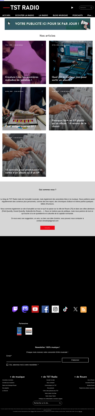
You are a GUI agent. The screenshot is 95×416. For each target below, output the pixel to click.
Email (9, 356)
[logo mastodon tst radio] (25, 309)
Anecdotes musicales (7, 380)
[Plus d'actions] (43, 45)
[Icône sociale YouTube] (35, 309)
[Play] (72, 7)
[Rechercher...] (83, 7)
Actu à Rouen (91, 380)
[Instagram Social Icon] (55, 309)
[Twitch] (15, 309)
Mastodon (2, 0)
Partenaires (23, 323)
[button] (43, 15)
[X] (75, 309)
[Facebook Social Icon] (45, 309)
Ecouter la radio (51, 380)
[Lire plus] (47, 228)
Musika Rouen (91, 385)
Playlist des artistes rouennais (87, 388)
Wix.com (80, 411)
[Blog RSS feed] (83, 310)
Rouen (32, 411)
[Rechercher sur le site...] (44, 403)
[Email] (33, 360)
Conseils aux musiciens (8, 382)
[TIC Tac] (65, 309)
